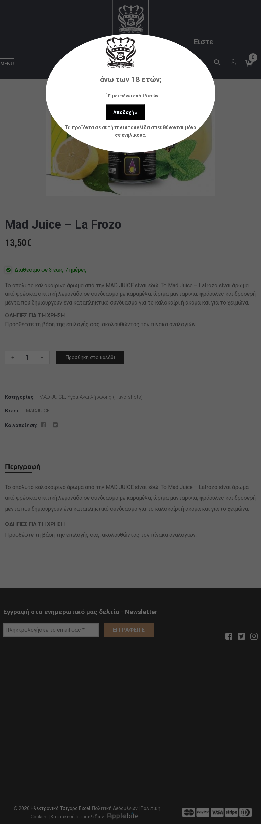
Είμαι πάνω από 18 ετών (130, 95)
